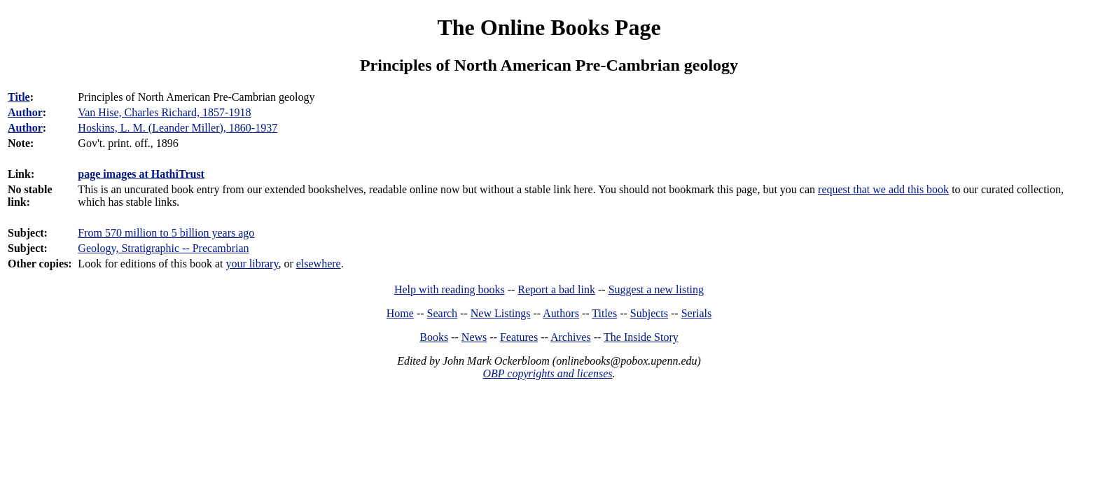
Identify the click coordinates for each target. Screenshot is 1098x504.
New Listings (501, 313)
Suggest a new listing (656, 289)
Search (442, 313)
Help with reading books (449, 289)
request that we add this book (883, 189)
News (474, 337)
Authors (561, 313)
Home (400, 313)
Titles (604, 313)
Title (19, 97)
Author (25, 112)
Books (433, 337)
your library (251, 264)
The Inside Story (641, 337)
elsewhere (318, 264)
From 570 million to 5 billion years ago (166, 233)
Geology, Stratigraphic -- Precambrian (163, 248)
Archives (570, 337)
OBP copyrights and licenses (547, 373)
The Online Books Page (548, 27)
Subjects (649, 313)
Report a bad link (556, 289)
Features (519, 337)
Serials (696, 313)
